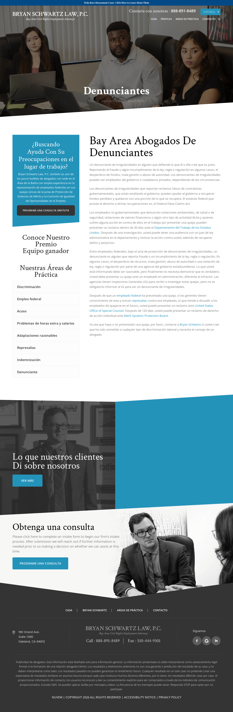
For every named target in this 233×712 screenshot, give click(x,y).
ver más (27, 481)
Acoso (21, 311)
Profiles (166, 19)
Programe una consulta (40, 563)
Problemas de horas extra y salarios (45, 323)
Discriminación (29, 286)
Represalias (26, 347)
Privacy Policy (170, 697)
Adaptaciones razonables (37, 335)
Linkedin (216, 640)
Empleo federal (29, 299)
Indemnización (28, 359)
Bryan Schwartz (190, 324)
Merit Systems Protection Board (146, 316)
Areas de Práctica (187, 19)
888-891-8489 (183, 11)
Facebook (197, 640)
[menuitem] (210, 12)
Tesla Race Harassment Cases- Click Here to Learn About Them (116, 2)
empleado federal (129, 296)
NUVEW (57, 697)
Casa (154, 19)
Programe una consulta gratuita (46, 210)
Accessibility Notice (140, 697)
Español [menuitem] (209, 12)
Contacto (209, 19)
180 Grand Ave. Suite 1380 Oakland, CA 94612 (31, 636)
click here (30, 536)
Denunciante (27, 372)
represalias (139, 301)
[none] (210, 12)
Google (206, 640)
